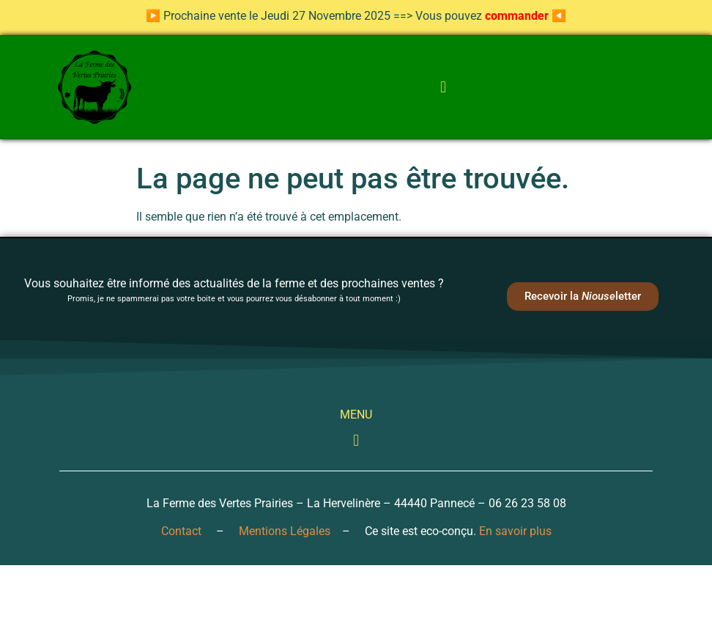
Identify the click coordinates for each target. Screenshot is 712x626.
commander (517, 16)
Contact (181, 531)
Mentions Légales (284, 531)
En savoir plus (515, 531)
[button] (442, 87)
